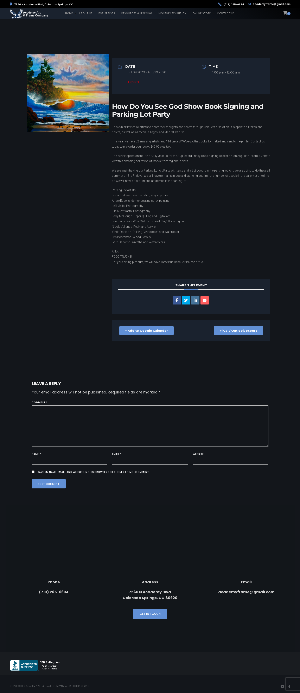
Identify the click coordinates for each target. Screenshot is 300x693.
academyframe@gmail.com (269, 4)
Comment (39, 402)
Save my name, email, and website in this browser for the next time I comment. (94, 472)
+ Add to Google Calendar (146, 331)
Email (116, 454)
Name (36, 454)
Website (198, 454)
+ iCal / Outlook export (238, 331)
